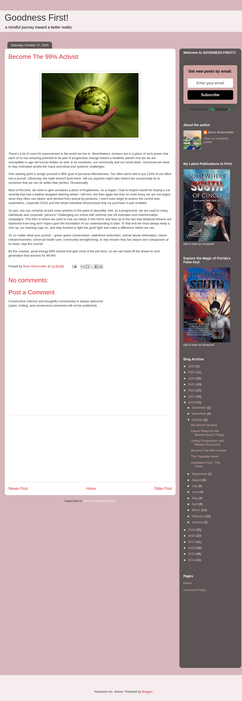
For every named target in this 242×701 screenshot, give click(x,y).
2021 (192, 396)
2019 (192, 530)
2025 (192, 372)
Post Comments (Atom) (100, 501)
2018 (192, 535)
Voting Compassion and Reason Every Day (207, 442)
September (200, 474)
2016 (192, 548)
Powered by (210, 109)
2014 (192, 560)
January (198, 522)
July (195, 486)
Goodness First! (37, 18)
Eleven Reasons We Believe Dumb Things (207, 433)
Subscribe (210, 95)
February (198, 516)
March (196, 510)
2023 (192, 384)
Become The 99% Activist (208, 450)
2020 (192, 402)
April (195, 504)
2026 (192, 366)
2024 (192, 378)
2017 (192, 542)
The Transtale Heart (204, 456)
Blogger (147, 691)
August (197, 480)
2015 (192, 554)
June (195, 492)
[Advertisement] (90, 448)
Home (91, 489)
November (199, 413)
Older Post (163, 489)
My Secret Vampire (204, 425)
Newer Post (18, 489)
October (198, 420)
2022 (192, 390)
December (199, 407)
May (195, 498)
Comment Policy (194, 590)
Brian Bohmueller (221, 132)
